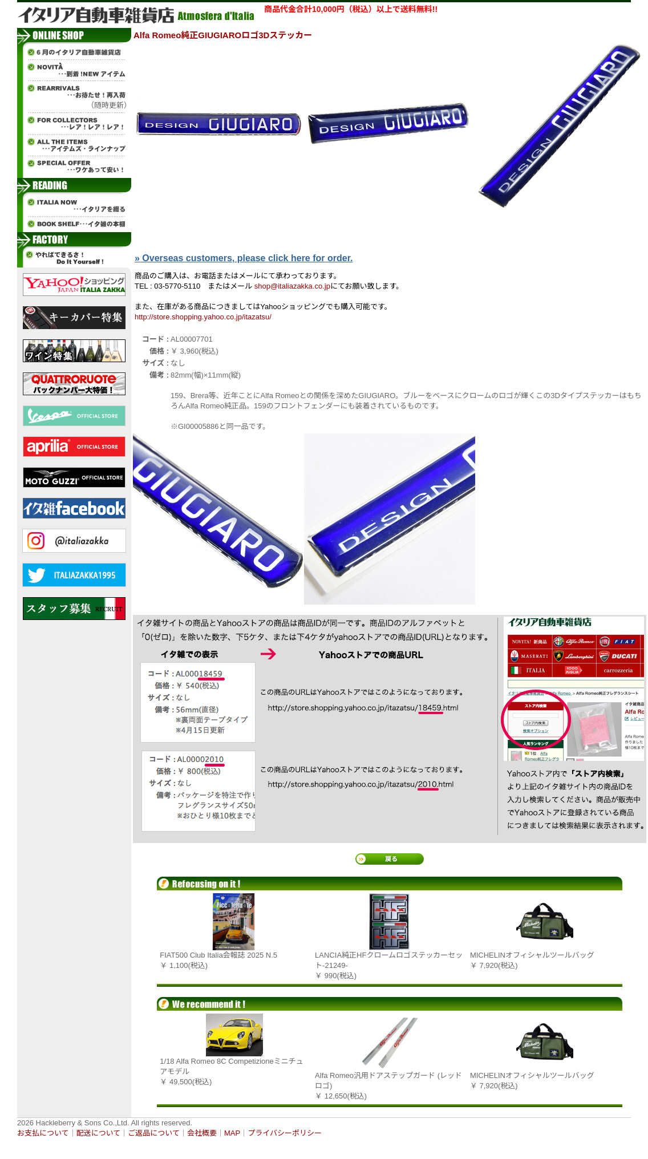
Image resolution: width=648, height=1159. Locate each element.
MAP (232, 1133)
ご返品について (154, 1133)
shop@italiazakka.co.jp (292, 286)
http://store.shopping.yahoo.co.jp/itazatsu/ (203, 317)
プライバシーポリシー (285, 1133)
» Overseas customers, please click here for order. (244, 258)
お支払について (43, 1133)
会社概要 (202, 1133)
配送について (98, 1133)
